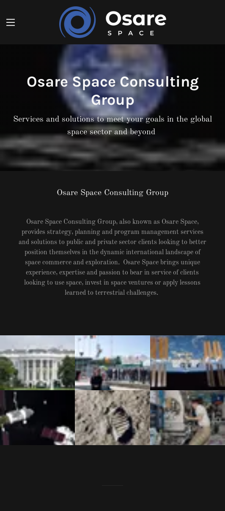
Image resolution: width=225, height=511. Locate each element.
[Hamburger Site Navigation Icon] (10, 22)
